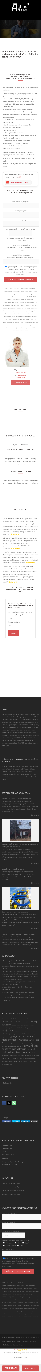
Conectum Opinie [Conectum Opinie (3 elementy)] (11, 1021)
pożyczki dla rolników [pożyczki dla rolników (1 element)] (15, 1043)
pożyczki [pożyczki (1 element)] (7, 1043)
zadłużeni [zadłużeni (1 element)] (33, 1061)
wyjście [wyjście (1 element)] (13, 1061)
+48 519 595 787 (20, 372)
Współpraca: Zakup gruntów (11, 1194)
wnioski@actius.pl (8, 1154)
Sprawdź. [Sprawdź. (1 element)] (22, 1055)
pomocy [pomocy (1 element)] (33, 1034)
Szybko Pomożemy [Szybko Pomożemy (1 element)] (30, 1058)
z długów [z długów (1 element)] (10, 1064)
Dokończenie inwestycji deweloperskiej (15, 912)
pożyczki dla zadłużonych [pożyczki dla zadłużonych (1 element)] (26, 1043)
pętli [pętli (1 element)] (11, 1055)
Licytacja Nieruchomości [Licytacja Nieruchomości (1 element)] (12, 1028)
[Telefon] (14, 1103)
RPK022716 (5, 1000)
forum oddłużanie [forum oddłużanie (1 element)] (25, 1022)
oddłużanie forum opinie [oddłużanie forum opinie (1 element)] (29, 1031)
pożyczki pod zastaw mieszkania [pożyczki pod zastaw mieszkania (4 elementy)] (20, 1047)
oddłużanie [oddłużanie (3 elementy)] (8, 1030)
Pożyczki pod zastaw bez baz (11, 1183)
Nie (10, 626)
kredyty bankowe (17, 1341)
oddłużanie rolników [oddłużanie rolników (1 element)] (21, 1034)
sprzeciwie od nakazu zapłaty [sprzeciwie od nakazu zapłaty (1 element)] (32, 1055)
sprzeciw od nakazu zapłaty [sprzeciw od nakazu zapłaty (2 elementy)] (14, 1058)
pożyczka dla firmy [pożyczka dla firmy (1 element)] (6, 1037)
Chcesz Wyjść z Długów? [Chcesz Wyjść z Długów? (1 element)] (9, 1019)
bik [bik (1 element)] (2, 1019)
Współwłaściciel (14, 622)
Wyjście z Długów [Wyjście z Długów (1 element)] (27, 1061)
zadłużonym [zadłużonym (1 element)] (5, 1064)
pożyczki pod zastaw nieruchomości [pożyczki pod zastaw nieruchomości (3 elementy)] (19, 1051)
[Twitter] (9, 1103)
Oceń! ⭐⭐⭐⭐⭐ (20, 1350)
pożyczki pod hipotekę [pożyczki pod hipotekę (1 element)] (15, 1046)
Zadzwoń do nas (30, 1368)
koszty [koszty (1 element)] (22, 1025)
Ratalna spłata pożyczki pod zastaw (13, 1191)
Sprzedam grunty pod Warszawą (13, 869)
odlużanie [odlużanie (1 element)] (28, 1034)
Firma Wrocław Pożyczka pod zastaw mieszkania (18, 934)
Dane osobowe (18, 1345)
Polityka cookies (7, 1083)
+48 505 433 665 (7, 1148)
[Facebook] (4, 1103)
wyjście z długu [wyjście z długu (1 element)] (18, 1061)
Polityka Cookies (7, 1345)
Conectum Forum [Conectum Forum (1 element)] (29, 1019)
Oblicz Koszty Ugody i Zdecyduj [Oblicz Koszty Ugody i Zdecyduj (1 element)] (25, 1028)
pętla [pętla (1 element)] (8, 1055)
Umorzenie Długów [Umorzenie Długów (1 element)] (6, 1061)
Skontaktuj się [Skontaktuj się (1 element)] (15, 1055)
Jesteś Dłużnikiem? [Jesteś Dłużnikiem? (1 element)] (15, 1025)
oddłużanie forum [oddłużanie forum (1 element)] (18, 1031)
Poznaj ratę (11, 1368)
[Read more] (35, 815)
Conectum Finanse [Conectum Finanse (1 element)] (19, 1019)
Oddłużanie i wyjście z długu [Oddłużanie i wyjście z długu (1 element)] (8, 1034)
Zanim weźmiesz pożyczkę (10, 1187)
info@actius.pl (21, 375)
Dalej (13, 633)
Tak (10, 618)
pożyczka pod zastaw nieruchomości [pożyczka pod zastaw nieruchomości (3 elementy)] (18, 1038)
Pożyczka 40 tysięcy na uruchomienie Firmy (16, 799)
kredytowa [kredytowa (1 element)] (27, 1025)
